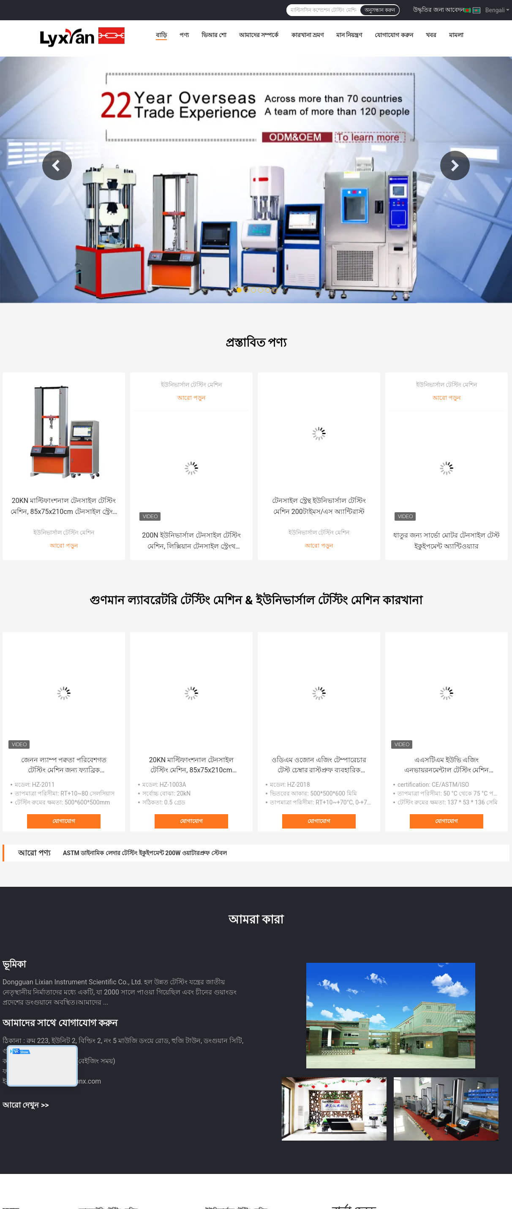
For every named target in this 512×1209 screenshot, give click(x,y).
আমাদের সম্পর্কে (258, 35)
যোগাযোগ (63, 821)
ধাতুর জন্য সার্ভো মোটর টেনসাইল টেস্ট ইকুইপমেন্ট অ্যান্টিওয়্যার (446, 540)
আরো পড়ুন (63, 545)
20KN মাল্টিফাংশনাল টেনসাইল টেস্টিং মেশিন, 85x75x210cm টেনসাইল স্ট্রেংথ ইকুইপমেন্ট (64, 507)
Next (455, 165)
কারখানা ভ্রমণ (307, 35)
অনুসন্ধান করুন (380, 10)
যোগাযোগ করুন (394, 35)
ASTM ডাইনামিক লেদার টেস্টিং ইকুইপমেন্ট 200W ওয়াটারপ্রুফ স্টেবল (145, 853)
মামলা (456, 35)
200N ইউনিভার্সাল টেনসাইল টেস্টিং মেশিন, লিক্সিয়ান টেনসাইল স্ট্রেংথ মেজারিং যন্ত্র (191, 541)
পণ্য (184, 35)
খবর (431, 35)
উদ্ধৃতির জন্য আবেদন (438, 9)
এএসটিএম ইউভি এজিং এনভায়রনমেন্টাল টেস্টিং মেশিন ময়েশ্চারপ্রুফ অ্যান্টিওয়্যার (446, 765)
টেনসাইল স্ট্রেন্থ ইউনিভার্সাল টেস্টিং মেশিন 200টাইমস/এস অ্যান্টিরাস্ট (319, 506)
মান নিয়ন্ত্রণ (349, 35)
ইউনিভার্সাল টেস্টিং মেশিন (64, 532)
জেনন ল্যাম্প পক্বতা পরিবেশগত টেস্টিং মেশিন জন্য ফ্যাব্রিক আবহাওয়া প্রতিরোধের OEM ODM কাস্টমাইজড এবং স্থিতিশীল (63, 765)
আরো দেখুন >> (26, 1104)
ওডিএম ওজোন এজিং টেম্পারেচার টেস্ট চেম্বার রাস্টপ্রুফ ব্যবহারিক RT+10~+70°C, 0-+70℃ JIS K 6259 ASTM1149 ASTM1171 (319, 765)
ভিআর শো (214, 35)
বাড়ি (161, 35)
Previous (57, 165)
